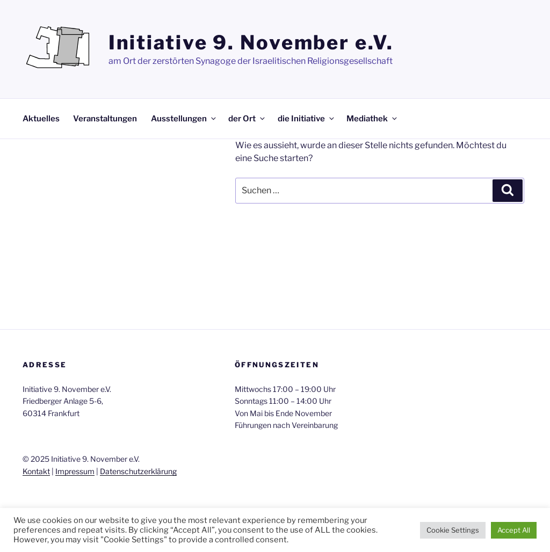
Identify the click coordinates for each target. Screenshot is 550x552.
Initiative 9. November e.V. (251, 42)
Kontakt (36, 471)
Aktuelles (41, 119)
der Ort (247, 119)
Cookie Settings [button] (452, 530)
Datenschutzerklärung (138, 471)
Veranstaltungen (105, 119)
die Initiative (307, 119)
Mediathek (372, 119)
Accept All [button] (513, 530)
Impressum (75, 471)
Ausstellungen (184, 119)
